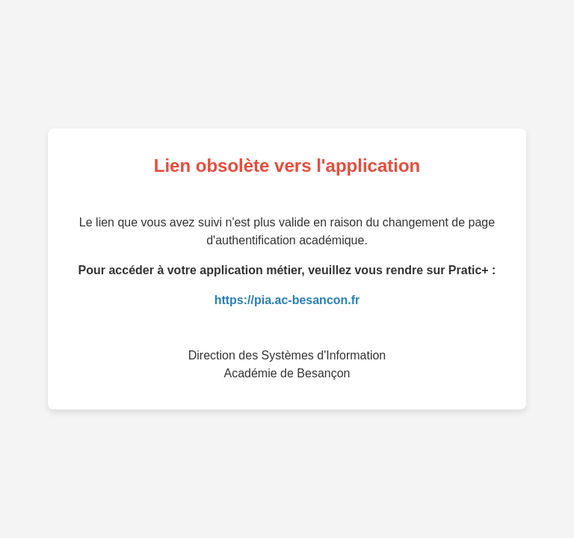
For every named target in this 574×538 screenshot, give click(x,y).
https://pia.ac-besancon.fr (287, 300)
